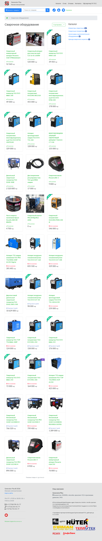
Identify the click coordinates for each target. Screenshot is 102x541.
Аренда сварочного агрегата (79, 39)
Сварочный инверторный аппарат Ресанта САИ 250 (55, 461)
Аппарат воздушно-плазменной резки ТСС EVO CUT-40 (34, 297)
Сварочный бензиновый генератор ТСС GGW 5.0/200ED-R (12, 418)
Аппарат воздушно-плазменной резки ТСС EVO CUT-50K (56, 257)
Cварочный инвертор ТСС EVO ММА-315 (56, 340)
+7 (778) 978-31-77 (13, 504)
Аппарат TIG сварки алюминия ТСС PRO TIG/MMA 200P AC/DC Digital (13, 258)
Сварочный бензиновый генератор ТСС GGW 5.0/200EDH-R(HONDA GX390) (55, 419)
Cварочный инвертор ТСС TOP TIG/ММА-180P (13, 340)
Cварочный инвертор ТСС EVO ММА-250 (13, 377)
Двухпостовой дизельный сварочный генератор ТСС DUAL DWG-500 (12, 299)
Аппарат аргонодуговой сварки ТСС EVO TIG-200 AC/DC (55, 298)
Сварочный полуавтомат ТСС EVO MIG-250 (33, 340)
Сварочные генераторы (77, 31)
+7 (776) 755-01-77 (12, 509)
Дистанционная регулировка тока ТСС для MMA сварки (33, 179)
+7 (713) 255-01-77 (12, 507)
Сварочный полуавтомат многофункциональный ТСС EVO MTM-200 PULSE (13, 137)
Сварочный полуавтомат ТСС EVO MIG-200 (33, 377)
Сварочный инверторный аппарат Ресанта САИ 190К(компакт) (13, 54)
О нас (65, 3)
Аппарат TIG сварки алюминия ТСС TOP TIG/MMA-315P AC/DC (56, 378)
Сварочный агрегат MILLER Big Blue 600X (34, 218)
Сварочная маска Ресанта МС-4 (33, 459)
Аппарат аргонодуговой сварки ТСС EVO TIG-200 (33, 136)
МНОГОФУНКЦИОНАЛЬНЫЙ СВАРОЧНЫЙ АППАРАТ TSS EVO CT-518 (56, 137)
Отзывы (71, 3)
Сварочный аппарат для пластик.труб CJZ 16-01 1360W (34, 53)
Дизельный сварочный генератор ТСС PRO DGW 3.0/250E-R (13, 461)
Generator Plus (10, 488)
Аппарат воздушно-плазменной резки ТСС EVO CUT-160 (34, 257)
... (58, 25)
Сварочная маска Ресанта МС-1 (55, 177)
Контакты (78, 3)
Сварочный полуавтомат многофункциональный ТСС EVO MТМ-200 (56, 95)
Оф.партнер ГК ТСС (90, 3)
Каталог (58, 3)
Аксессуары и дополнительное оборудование (78, 35)
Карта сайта (9, 493)
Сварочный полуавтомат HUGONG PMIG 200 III (56, 219)
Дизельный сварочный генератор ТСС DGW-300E (11, 179)
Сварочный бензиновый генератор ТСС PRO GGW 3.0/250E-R (34, 418)
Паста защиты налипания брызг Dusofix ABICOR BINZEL (12, 219)
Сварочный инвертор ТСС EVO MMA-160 (56, 53)
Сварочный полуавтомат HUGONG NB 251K (34, 93)
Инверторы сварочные (77, 28)
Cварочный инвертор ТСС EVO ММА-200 (13, 93)
